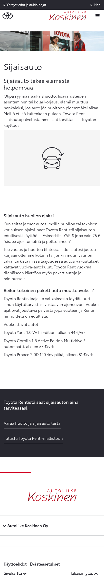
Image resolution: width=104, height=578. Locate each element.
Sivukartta (15, 573)
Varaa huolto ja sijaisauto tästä (32, 423)
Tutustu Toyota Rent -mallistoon (33, 438)
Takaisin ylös (84, 573)
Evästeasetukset (45, 564)
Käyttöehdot (15, 564)
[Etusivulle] (69, 15)
